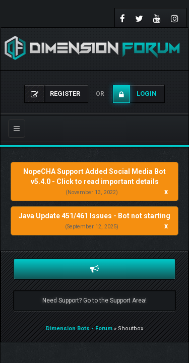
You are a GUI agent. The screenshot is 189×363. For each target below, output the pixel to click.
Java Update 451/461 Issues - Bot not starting (94, 216)
